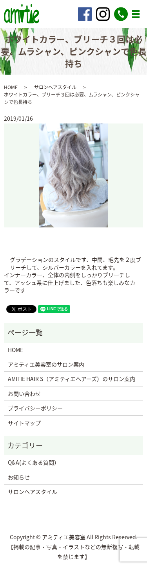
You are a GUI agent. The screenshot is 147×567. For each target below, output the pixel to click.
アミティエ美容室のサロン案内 (46, 364)
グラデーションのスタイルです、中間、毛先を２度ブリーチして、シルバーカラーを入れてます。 (75, 263)
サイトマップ (24, 423)
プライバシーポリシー (35, 408)
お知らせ (19, 477)
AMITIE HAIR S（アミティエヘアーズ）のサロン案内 (71, 379)
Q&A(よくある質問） (34, 462)
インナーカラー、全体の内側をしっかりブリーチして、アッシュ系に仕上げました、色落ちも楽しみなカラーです (69, 282)
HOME (11, 87)
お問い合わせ (24, 393)
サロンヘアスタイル (55, 87)
